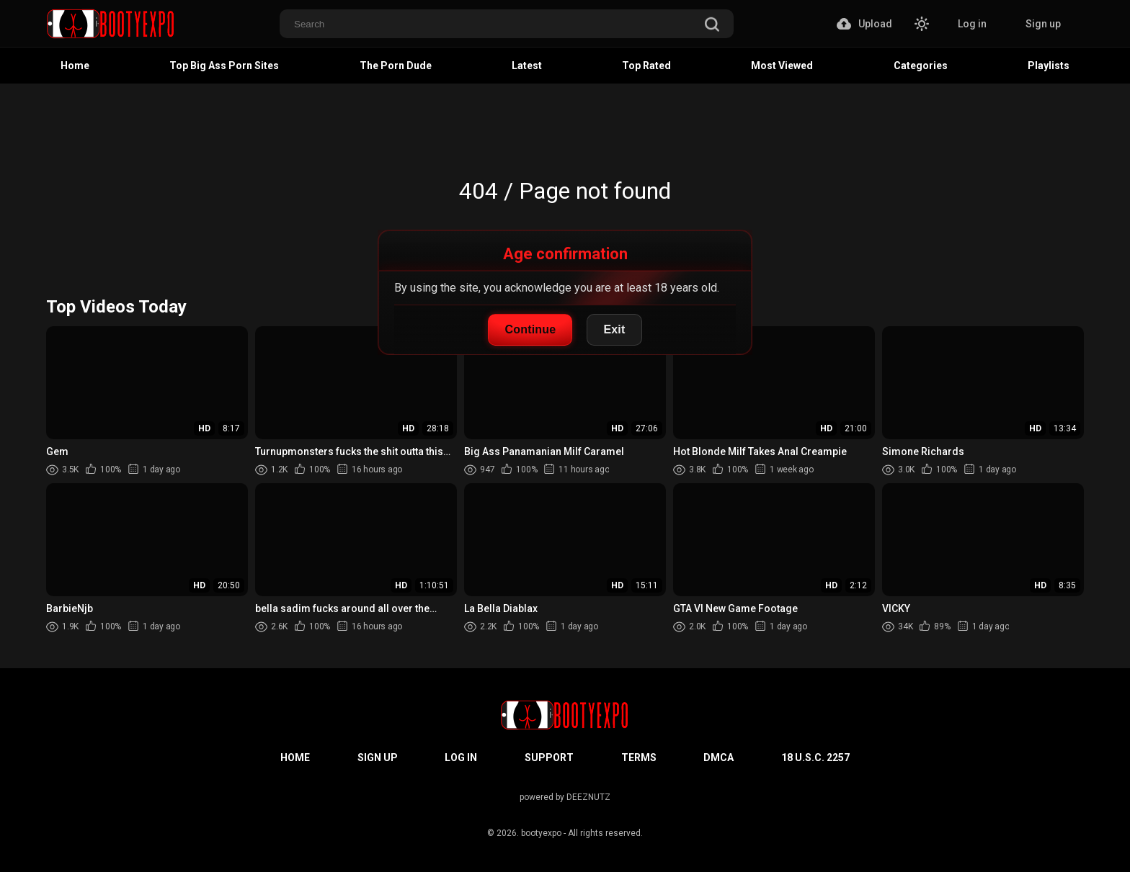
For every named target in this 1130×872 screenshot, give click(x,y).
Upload (864, 24)
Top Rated (646, 65)
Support (549, 757)
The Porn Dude (396, 65)
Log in (972, 24)
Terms (639, 757)
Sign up (1043, 24)
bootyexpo (541, 833)
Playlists (1048, 65)
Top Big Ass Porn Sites (224, 65)
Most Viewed (782, 65)
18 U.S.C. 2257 (815, 757)
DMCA (718, 757)
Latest (527, 65)
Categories (921, 65)
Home (75, 65)
